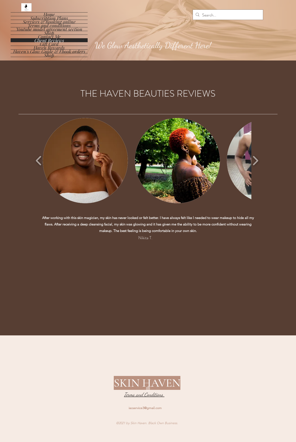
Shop (49, 33)
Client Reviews (49, 40)
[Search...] (227, 15)
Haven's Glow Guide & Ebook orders (49, 51)
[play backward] (39, 160)
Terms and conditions (49, 25)
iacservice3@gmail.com (145, 408)
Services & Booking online (49, 21)
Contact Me (49, 36)
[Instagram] (148, 388)
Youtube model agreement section (49, 29)
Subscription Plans (49, 18)
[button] (85, 160)
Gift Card (49, 44)
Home (49, 14)
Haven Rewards (49, 47)
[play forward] (255, 160)
